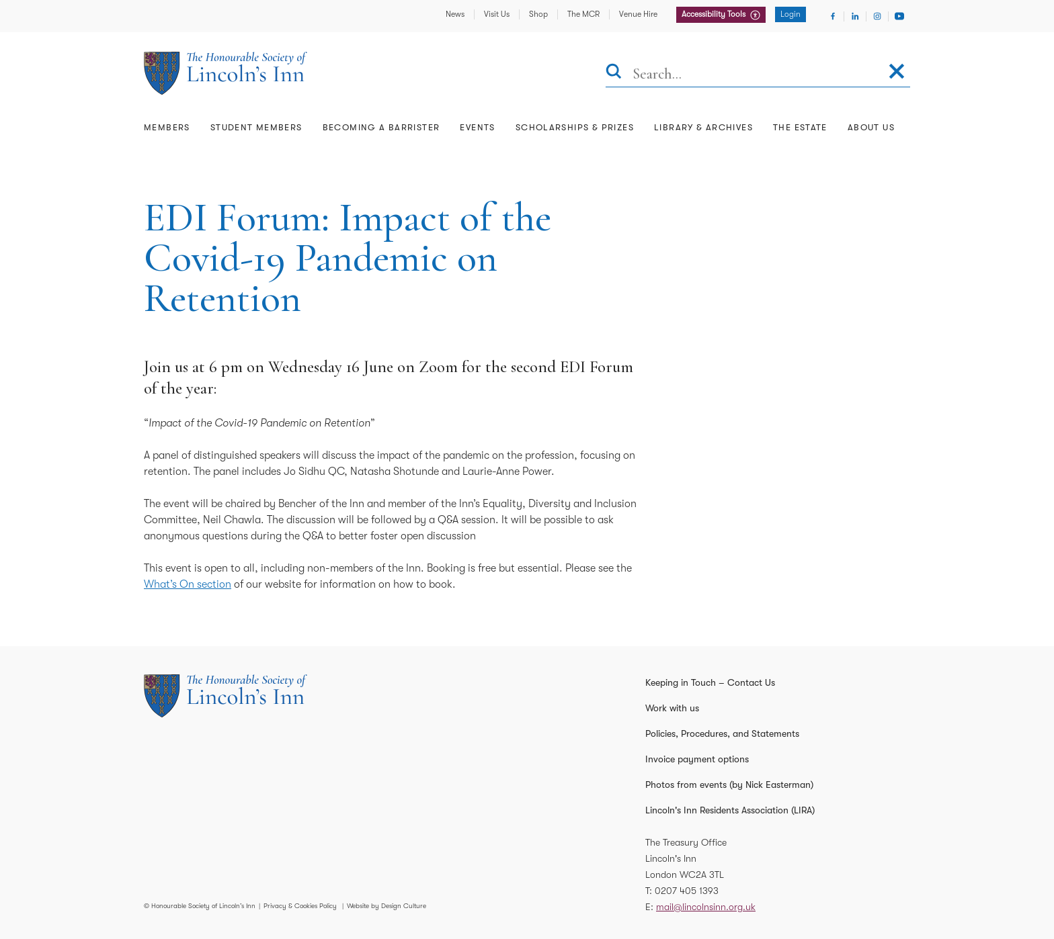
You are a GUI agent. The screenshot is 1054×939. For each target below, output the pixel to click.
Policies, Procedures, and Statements (722, 733)
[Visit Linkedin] (855, 16)
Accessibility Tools (714, 14)
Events (477, 127)
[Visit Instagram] (877, 16)
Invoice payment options (697, 759)
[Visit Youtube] (899, 16)
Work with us (672, 708)
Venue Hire (638, 14)
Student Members (256, 127)
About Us (871, 127)
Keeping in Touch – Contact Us (710, 682)
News (455, 14)
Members (167, 127)
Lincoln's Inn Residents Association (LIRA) (730, 810)
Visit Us (497, 14)
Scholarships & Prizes (575, 127)
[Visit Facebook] (833, 16)
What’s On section (187, 584)
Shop (538, 14)
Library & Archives (703, 127)
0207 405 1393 (687, 890)
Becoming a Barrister (381, 127)
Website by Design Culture (386, 905)
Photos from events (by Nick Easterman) (729, 784)
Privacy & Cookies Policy (300, 905)
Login (790, 14)
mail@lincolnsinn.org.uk (706, 906)
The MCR (583, 14)
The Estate (800, 127)
